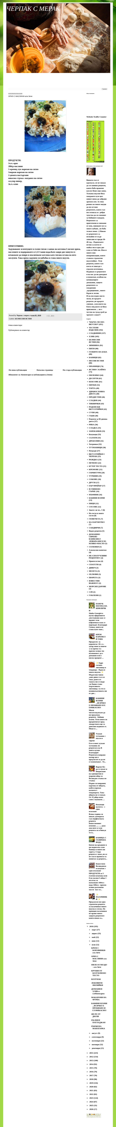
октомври (96, 1041)
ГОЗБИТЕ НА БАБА (98, 352)
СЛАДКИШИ (95, 333)
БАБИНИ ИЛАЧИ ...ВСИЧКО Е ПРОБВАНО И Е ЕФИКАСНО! (97, 703)
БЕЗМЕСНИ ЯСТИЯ (23, 319)
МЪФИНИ (93, 495)
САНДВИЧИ (94, 528)
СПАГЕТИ (93, 564)
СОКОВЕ (93, 479)
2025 (91, 1105)
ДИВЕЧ (92, 568)
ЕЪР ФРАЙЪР (95, 486)
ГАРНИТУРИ (95, 473)
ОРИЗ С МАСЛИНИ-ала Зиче (99, 958)
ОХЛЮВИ (93, 574)
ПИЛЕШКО (94, 375)
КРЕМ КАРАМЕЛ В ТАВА (101, 636)
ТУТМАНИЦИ (95, 447)
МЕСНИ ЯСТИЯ (96, 361)
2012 (91, 1057)
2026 (91, 1109)
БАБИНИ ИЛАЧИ (97, 498)
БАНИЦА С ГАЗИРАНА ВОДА (101, 840)
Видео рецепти (95, 531)
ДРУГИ (92, 482)
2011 (91, 1053)
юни (94, 941)
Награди (92, 451)
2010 (91, 926)
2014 (91, 1064)
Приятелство (94, 561)
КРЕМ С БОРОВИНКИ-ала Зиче (98, 950)
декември (96, 1048)
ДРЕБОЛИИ (94, 441)
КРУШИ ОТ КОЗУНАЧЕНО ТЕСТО (98, 973)
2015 (91, 1068)
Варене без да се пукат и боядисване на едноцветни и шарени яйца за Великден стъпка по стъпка (98, 774)
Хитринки (93, 444)
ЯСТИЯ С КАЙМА (97, 370)
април (95, 933)
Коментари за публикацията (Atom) (36, 375)
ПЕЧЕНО (93, 463)
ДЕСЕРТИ (93, 378)
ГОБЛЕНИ (94, 595)
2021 (91, 1090)
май (94, 937)
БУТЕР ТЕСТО (95, 466)
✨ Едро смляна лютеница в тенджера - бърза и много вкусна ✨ (97, 667)
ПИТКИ (92, 385)
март (94, 930)
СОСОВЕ (93, 507)
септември (96, 1037)
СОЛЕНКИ (94, 547)
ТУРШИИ (93, 476)
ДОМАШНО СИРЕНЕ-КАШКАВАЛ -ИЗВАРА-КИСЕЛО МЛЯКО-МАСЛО (97, 538)
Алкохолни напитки (97, 550)
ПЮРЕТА (93, 577)
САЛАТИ (93, 438)
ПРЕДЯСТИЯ (95, 397)
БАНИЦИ (93, 357)
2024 (91, 1102)
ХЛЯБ (91, 336)
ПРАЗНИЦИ (94, 366)
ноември (96, 1044)
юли (94, 945)
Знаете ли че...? (95, 510)
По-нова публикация (18, 370)
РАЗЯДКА (93, 460)
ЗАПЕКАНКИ (95, 431)
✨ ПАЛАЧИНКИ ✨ (101, 897)
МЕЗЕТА (93, 571)
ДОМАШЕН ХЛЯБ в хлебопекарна (97, 991)
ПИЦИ (92, 503)
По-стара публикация (72, 370)
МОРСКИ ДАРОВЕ (97, 586)
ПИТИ (92, 348)
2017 (91, 1075)
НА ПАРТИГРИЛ (96, 522)
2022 (91, 1094)
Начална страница (45, 370)
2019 (91, 1083)
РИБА (91, 425)
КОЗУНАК (96, 979)
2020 (91, 1087)
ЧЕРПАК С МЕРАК (33, 8)
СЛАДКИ (93, 400)
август (95, 1033)
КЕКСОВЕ (93, 382)
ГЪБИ (91, 416)
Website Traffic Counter (96, 117)
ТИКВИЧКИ (94, 404)
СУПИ (92, 412)
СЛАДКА (93, 428)
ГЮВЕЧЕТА (94, 519)
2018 (91, 1079)
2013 (91, 1060)
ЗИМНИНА (94, 345)
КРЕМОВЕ (94, 469)
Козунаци (93, 434)
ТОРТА (92, 388)
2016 (91, 1072)
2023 (91, 1098)
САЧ (91, 592)
